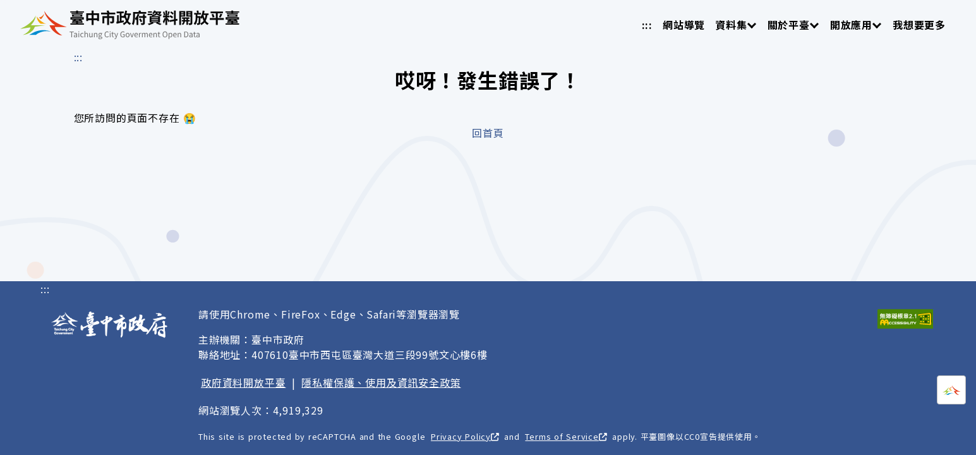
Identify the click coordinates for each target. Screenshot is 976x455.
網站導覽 (684, 24)
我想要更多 (919, 24)
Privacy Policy (465, 436)
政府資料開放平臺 (243, 382)
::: (647, 24)
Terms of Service (565, 436)
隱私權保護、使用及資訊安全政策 (381, 382)
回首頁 (487, 132)
